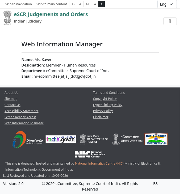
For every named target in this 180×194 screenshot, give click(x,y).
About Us (11, 92)
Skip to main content (51, 4)
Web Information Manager (24, 123)
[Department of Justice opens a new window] (94, 140)
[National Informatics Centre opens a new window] (90, 155)
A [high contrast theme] (102, 4)
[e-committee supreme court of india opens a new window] (127, 140)
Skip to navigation (18, 4)
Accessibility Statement (22, 111)
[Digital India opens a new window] (28, 140)
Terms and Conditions (109, 92)
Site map (11, 98)
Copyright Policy (105, 98)
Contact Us (12, 105)
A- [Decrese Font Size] (73, 4)
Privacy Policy (103, 111)
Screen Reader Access (20, 117)
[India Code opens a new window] (156, 140)
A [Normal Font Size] (80, 4)
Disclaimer (100, 117)
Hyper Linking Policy (107, 105)
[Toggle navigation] (170, 21)
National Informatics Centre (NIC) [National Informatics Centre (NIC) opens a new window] (99, 163)
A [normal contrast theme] (95, 4)
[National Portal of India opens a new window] (61, 140)
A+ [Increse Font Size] (87, 4)
